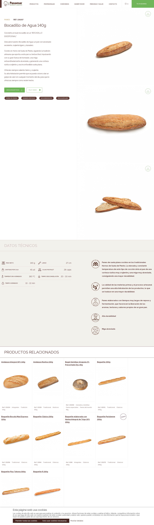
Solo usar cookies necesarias (54, 521)
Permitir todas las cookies (26, 521)
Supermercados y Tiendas (45, 496)
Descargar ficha (13, 90)
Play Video (33, 90)
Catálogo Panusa (75, 499)
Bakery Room (16, 493)
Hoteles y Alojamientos (44, 499)
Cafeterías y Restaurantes (45, 489)
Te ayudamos (141, 4)
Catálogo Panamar (76, 493)
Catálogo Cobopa (75, 496)
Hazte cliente (17, 499)
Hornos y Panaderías (43, 493)
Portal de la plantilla (131, 494)
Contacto (15, 496)
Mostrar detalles (76, 521)
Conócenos (16, 489)
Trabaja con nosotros (131, 488)
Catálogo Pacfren (75, 502)
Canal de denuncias (131, 501)
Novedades (72, 489)
